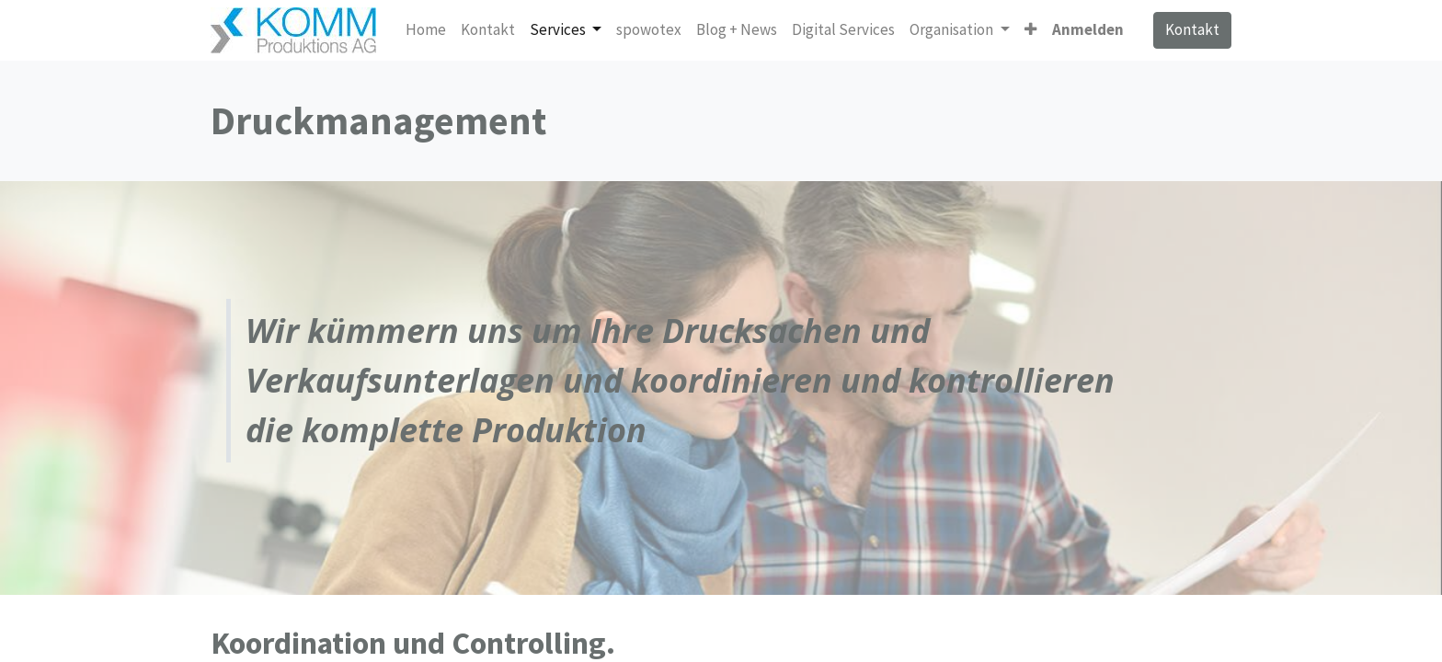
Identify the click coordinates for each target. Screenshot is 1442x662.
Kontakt (1192, 29)
